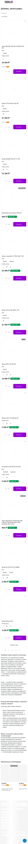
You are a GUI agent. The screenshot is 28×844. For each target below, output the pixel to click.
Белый (5, 108)
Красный (13, 472)
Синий (4, 53)
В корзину (20, 71)
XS (7, 577)
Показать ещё (14, 645)
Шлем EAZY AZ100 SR (9, 364)
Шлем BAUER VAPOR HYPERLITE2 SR (13, 47)
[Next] (22, 650)
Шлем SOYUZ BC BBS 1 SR (10, 310)
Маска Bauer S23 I (7, 621)
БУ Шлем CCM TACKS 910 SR (11, 466)
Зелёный (5, 472)
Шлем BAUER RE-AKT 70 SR (11, 159)
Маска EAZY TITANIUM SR (10, 418)
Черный (11, 261)
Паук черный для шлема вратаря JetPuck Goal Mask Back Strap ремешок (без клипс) (12, 522)
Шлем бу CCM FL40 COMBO (11, 567)
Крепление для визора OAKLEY (12, 213)
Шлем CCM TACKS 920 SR (10, 103)
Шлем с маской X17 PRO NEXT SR (13, 256)
